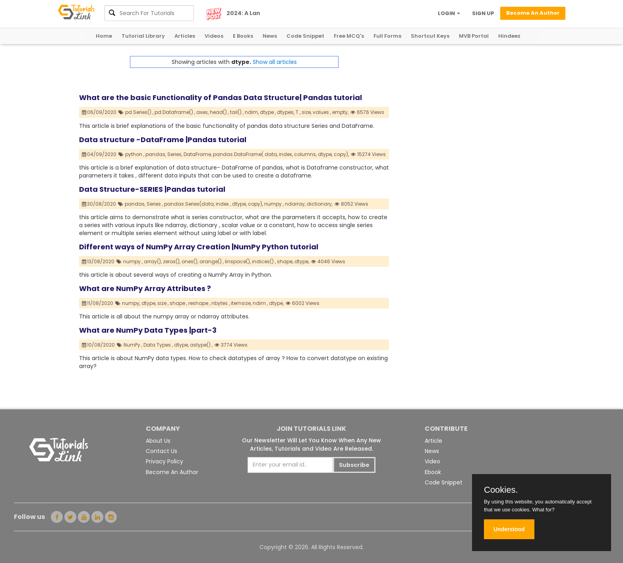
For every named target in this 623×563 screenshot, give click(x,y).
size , (162, 303)
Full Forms (387, 36)
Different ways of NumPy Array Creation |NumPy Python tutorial (198, 247)
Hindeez (509, 36)
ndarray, (295, 204)
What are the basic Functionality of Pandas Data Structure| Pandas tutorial (220, 97)
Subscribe (354, 465)
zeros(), (171, 261)
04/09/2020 (99, 154)
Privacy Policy (164, 461)
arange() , (211, 261)
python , (134, 154)
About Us (158, 441)
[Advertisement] (466, 111)
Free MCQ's (349, 36)
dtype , (268, 112)
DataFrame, (198, 154)
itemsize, (241, 303)
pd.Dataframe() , (175, 112)
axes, (202, 112)
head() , (219, 112)
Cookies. (501, 490)
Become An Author (172, 472)
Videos (214, 36)
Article (433, 441)
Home (104, 36)
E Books (243, 36)
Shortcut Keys (430, 36)
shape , (178, 303)
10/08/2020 (98, 344)
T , (298, 112)
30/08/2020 (99, 204)
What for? (543, 510)
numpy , (274, 204)
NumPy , (133, 344)
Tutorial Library (143, 36)
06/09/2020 (99, 112)
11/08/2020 (97, 303)
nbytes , (220, 303)
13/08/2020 (98, 261)
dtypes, (285, 112)
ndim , (260, 303)
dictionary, (320, 204)
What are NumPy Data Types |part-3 (148, 330)
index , (223, 204)
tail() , (237, 112)
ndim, (252, 112)
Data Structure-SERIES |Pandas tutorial (152, 189)
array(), (153, 261)
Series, (174, 154)
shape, (285, 261)
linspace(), (238, 261)
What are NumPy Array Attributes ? (145, 288)
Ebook (433, 472)
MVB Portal (474, 36)
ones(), (190, 261)
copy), (341, 154)
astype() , (201, 344)
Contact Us (161, 451)
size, (307, 112)
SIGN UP (483, 13)
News (270, 36)
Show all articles (275, 62)
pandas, (155, 154)
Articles (184, 36)
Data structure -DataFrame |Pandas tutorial (162, 140)
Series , (155, 204)
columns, (305, 154)
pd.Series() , (139, 112)
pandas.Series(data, (189, 204)
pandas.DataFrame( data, (245, 154)
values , (322, 112)
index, (286, 154)
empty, (340, 112)
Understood (509, 529)
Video (432, 461)
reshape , (199, 303)
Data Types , (158, 344)
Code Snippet (305, 36)
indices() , (264, 261)
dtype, (325, 154)
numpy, (131, 303)
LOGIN (449, 13)
